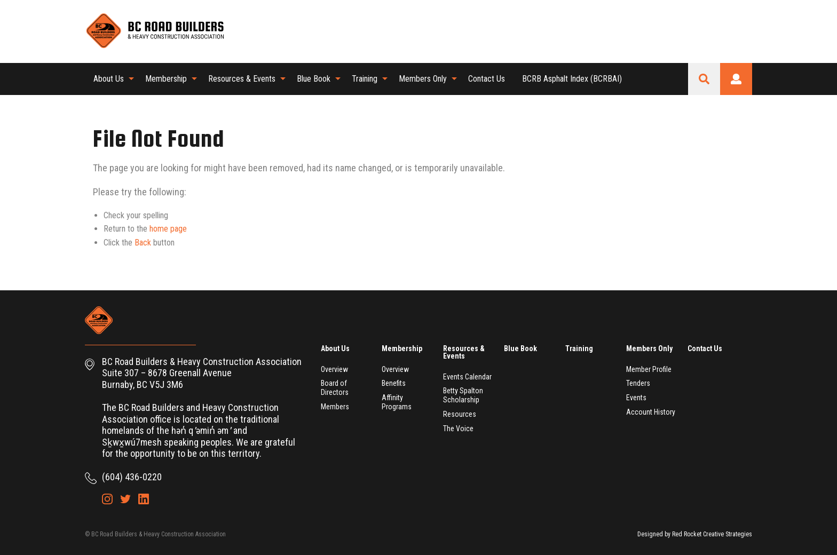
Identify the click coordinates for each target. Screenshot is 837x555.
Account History (650, 412)
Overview (334, 369)
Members (335, 406)
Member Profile (649, 369)
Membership (166, 79)
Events (636, 397)
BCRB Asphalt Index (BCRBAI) (572, 79)
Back (143, 242)
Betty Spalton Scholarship (463, 395)
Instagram (707, 31)
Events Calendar (467, 376)
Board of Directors (335, 388)
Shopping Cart (689, 31)
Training (364, 79)
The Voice (458, 428)
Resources (459, 414)
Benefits (394, 383)
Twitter (726, 31)
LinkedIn (744, 31)
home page (168, 229)
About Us (108, 79)
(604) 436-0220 (132, 476)
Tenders (638, 383)
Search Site (704, 79)
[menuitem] (111, 79)
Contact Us (486, 79)
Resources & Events (241, 79)
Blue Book (313, 79)
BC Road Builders (154, 31)
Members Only (423, 79)
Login (736, 79)
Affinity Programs (397, 402)
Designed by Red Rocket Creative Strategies (694, 534)
